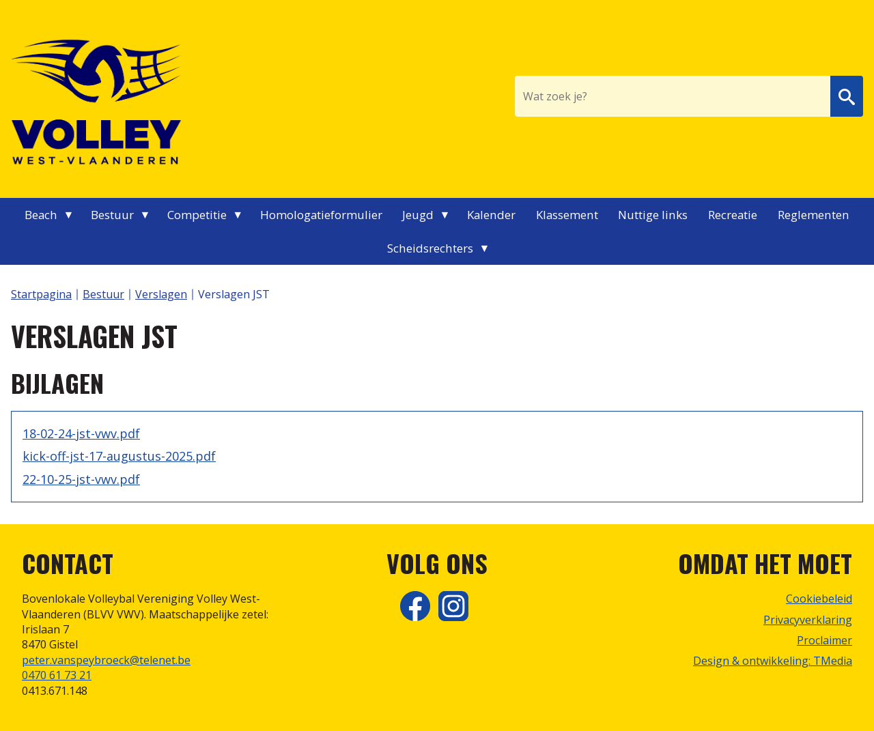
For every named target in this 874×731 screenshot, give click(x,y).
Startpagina (41, 294)
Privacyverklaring (807, 619)
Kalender (491, 215)
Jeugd (418, 215)
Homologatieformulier (321, 215)
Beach (41, 215)
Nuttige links (653, 215)
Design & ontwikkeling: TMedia (772, 660)
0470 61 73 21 (56, 675)
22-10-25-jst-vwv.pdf (81, 479)
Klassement (567, 215)
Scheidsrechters (430, 248)
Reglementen (813, 215)
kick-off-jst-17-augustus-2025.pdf (119, 456)
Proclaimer (824, 640)
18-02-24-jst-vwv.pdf (81, 433)
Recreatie (732, 215)
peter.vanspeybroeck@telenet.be (106, 660)
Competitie (197, 215)
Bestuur (112, 215)
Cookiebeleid (819, 598)
